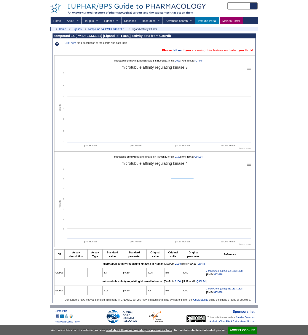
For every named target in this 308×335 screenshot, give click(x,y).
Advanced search (177, 20)
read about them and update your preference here (139, 330)
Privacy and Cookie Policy (67, 322)
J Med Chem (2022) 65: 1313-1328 (224, 271)
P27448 (199, 60)
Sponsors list (243, 311)
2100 (177, 156)
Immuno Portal (207, 20)
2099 (177, 60)
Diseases (130, 20)
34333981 (218, 274)
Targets (89, 20)
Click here (70, 42)
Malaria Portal (231, 20)
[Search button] (254, 5)
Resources (148, 20)
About (70, 20)
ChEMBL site (200, 299)
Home (57, 20)
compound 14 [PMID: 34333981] (107, 29)
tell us (177, 50)
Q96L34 (198, 156)
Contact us (61, 311)
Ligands (109, 20)
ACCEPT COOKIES (242, 330)
